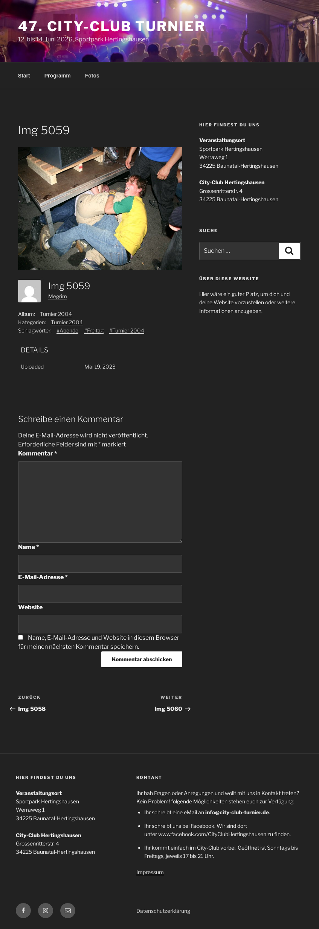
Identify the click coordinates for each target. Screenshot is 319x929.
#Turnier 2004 (126, 330)
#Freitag (94, 330)
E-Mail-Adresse (43, 577)
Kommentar (37, 453)
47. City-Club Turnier (111, 26)
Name (28, 547)
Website (30, 607)
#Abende (67, 330)
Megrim (57, 296)
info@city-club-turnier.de (237, 812)
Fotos (92, 76)
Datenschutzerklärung (163, 911)
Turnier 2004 (56, 314)
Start (24, 76)
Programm (57, 76)
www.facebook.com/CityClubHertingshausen (212, 834)
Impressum (150, 872)
